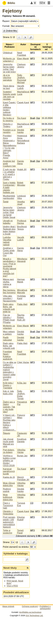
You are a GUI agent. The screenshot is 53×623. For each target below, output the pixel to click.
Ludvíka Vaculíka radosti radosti (7, 241)
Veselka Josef (21, 203)
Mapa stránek (8, 606)
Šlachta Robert (20, 316)
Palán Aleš (22, 304)
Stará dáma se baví (8, 87)
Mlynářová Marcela (22, 291)
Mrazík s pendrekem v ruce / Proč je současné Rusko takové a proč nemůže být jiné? (9, 267)
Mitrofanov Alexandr (22, 260)
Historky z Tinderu (7, 125)
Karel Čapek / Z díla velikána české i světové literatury (9, 108)
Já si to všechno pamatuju (7, 77)
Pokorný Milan (21, 416)
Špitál (5, 202)
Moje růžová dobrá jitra (9, 484)
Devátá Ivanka (20, 131)
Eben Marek (23, 58)
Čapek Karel (23, 102)
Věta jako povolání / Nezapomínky (9, 298)
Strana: (6, 37)
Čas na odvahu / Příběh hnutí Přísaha (9, 319)
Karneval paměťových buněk (9, 471)
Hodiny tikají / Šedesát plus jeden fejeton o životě (9, 230)
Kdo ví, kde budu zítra (8, 392)
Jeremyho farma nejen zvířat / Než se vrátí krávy (9, 68)
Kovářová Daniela (21, 440)
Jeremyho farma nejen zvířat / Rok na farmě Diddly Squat (9, 212)
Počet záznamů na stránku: (16, 547)
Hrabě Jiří (22, 169)
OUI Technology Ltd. (34, 615)
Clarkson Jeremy (21, 65)
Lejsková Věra (21, 197)
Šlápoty (6, 433)
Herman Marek (21, 280)
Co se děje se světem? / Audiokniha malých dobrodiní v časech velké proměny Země (9, 371)
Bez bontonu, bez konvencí (9, 291)
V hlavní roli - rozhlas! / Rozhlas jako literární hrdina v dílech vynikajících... (9, 422)
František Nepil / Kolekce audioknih (7, 355)
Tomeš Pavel (20, 531)
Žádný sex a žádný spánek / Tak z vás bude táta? (9, 407)
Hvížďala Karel (21, 297)
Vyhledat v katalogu (15, 553)
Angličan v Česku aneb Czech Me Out (8, 252)
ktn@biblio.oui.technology (30, 612)
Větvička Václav (21, 451)
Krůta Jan (21, 383)
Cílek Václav (23, 362)
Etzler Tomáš (20, 397)
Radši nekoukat (7, 338)
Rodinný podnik (7, 490)
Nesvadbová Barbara (23, 141)
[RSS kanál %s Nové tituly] (28, 567)
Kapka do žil (9, 477)
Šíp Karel (21, 118)
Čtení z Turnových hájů (8, 505)
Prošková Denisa (21, 222)
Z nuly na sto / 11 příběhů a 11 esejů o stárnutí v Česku (9, 174)
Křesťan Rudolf (21, 518)
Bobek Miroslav (21, 183)
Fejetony (12, 10)
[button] (35, 3)
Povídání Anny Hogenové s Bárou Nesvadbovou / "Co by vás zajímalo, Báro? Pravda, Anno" (9, 147)
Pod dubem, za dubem (9, 451)
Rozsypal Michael (21, 81)
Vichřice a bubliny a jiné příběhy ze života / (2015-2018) (9, 461)
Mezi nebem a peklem (9, 332)
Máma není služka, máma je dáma (8, 283)
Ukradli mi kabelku (8, 222)
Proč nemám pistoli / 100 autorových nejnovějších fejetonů (9, 522)
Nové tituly (10, 567)
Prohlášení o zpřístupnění (45, 607)
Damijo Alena (20, 162)
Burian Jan (22, 456)
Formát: (6, 26)
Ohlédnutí (7, 53)
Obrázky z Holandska (8, 512)
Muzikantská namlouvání (9, 197)
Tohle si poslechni (7, 531)
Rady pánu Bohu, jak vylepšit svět (9, 345)
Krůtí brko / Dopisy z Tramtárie (8, 385)
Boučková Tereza (22, 227)
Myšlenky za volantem (9, 327)
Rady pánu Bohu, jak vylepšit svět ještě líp (9, 308)
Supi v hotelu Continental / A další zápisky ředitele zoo (9, 187)
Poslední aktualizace (16, 592)
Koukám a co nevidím (9, 131)
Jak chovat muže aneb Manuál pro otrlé (8, 443)
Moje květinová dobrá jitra (8, 497)
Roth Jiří (21, 320)
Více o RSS (12, 586)
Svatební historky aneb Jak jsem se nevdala (9, 95)
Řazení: (6, 21)
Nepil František (21, 54)
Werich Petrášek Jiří (23, 478)
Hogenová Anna (22, 137)
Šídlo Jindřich (21, 76)
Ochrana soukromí (30, 606)
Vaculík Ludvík (20, 87)
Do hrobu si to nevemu (8, 119)
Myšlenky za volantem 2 (9, 59)
